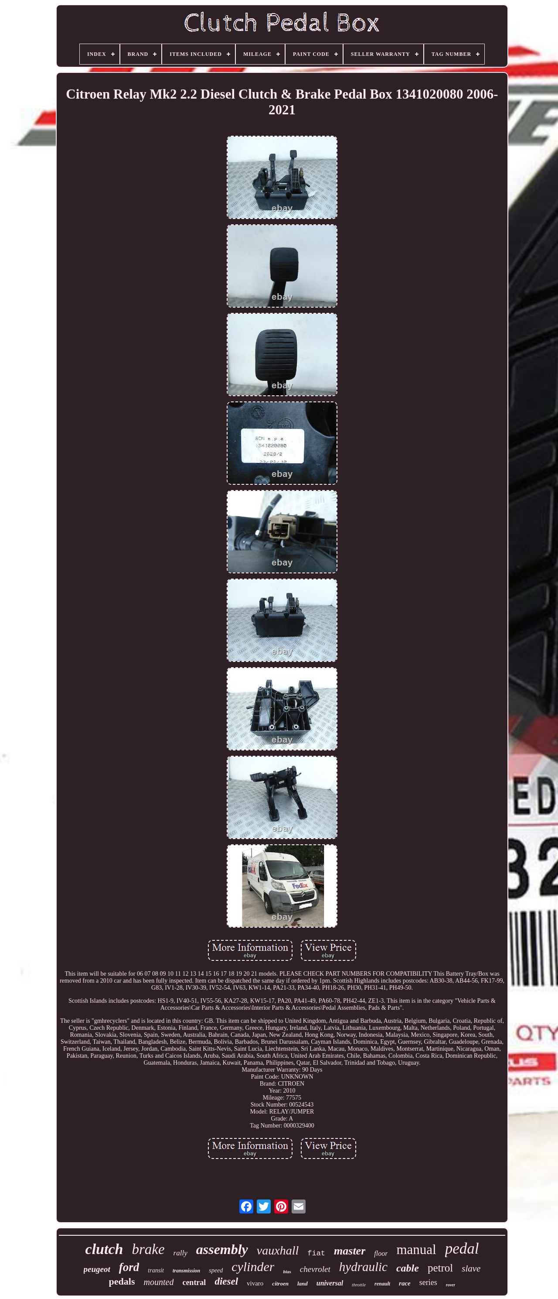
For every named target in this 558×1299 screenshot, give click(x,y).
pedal (462, 1248)
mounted (159, 1282)
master (349, 1250)
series (428, 1282)
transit (156, 1270)
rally (180, 1253)
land (302, 1283)
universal (329, 1283)
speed (216, 1270)
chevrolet (315, 1269)
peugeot (97, 1269)
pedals (122, 1281)
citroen (280, 1283)
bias (287, 1271)
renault (382, 1284)
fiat (316, 1253)
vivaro (255, 1283)
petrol (440, 1268)
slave (471, 1268)
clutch (104, 1249)
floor (381, 1253)
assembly (222, 1249)
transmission (186, 1271)
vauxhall (278, 1250)
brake (148, 1249)
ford (129, 1267)
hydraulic (363, 1267)
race (405, 1283)
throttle (359, 1284)
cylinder (252, 1266)
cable (407, 1268)
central (194, 1282)
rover (451, 1284)
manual (416, 1249)
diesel (226, 1281)
